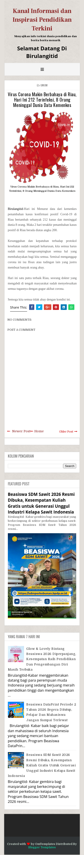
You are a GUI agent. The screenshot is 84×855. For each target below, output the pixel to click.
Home (39, 431)
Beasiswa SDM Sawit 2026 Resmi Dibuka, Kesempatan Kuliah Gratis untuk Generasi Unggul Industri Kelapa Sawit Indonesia (41, 503)
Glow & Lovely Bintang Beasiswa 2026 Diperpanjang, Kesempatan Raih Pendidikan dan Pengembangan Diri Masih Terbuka (42, 659)
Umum (44, 85)
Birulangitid (15, 209)
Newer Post (21, 431)
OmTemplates (45, 844)
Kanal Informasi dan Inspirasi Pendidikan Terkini (42, 19)
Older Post (66, 431)
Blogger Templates (42, 847)
